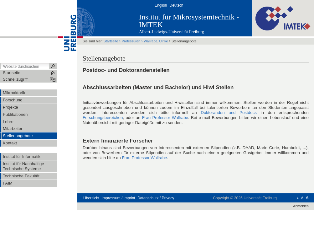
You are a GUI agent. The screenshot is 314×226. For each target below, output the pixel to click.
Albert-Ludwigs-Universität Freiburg (171, 32)
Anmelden (301, 206)
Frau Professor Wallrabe (165, 117)
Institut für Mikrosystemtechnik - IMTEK (189, 21)
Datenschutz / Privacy (155, 198)
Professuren (131, 41)
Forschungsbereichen (103, 117)
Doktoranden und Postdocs (229, 112)
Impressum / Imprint (118, 198)
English (161, 5)
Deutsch (176, 5)
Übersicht (91, 198)
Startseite (111, 41)
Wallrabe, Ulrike (156, 41)
